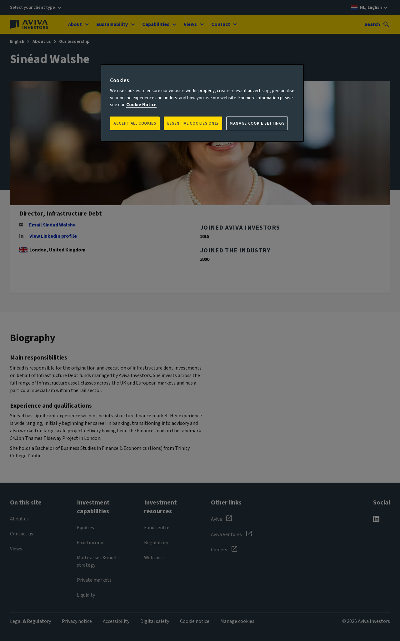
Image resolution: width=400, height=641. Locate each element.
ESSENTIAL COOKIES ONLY (193, 123)
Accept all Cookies (134, 123)
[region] (202, 103)
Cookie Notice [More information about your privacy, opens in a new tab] (141, 105)
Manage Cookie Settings (257, 123)
